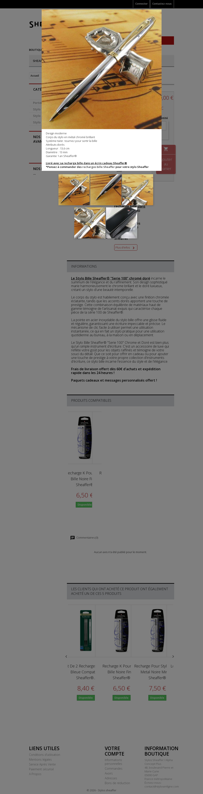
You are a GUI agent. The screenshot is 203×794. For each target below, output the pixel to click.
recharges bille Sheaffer (98, 167)
